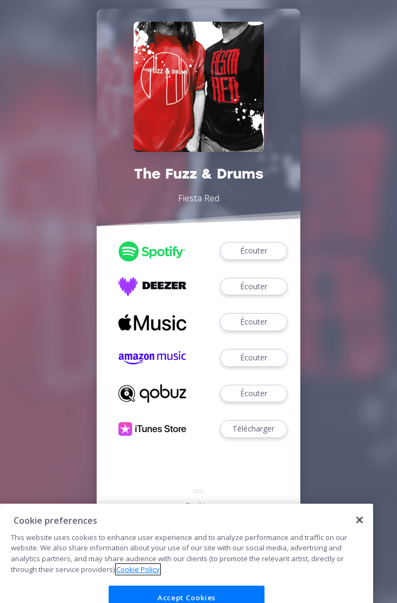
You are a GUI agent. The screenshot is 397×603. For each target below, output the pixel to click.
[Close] (359, 532)
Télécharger (253, 429)
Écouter (253, 251)
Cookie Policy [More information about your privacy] (138, 581)
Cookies (199, 505)
